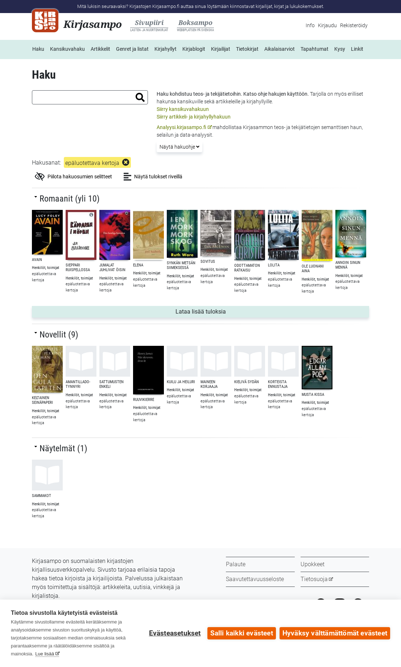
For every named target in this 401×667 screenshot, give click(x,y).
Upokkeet (312, 564)
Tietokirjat (247, 49)
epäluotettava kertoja (92, 163)
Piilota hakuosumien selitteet (73, 176)
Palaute (235, 564)
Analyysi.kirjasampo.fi (181, 127)
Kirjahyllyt (165, 49)
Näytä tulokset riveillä (153, 176)
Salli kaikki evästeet (241, 633)
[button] (140, 97)
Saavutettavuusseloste (255, 579)
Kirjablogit (193, 49)
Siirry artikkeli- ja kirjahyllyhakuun (194, 117)
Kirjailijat (220, 49)
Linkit (357, 49)
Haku (38, 49)
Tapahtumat (314, 49)
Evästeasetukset (175, 633)
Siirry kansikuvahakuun (183, 109)
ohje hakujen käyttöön (282, 94)
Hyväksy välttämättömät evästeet (334, 633)
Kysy (339, 49)
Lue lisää (44, 653)
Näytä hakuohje (179, 147)
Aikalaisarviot (279, 49)
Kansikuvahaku (67, 49)
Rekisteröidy (354, 25)
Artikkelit (100, 49)
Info (310, 25)
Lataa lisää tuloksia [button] (215, 311)
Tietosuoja (314, 579)
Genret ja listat (132, 49)
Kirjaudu (327, 25)
